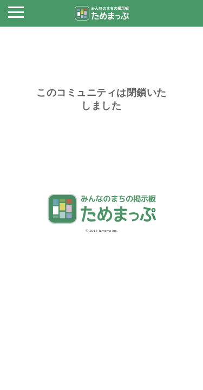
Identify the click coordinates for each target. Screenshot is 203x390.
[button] (15, 15)
